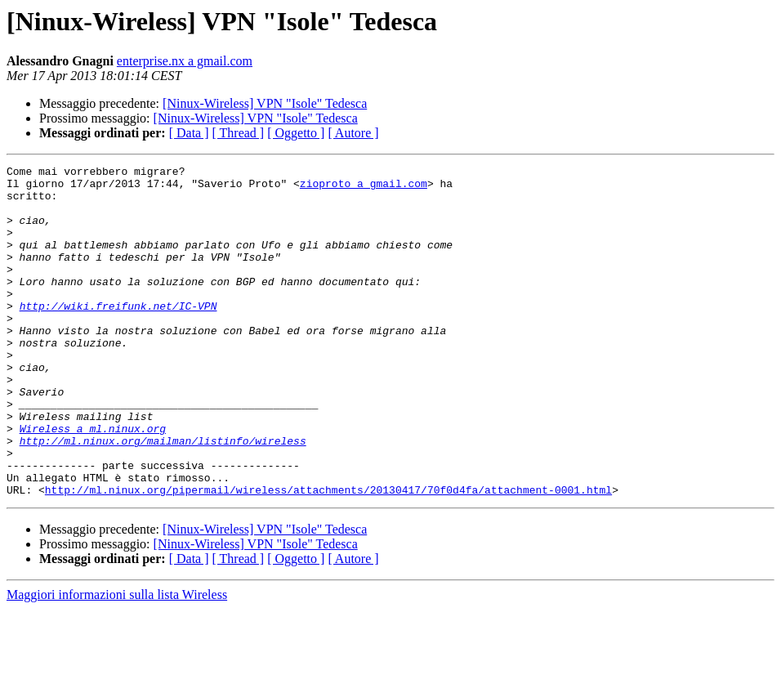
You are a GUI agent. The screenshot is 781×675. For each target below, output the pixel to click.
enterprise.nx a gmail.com (184, 61)
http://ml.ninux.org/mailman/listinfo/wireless (163, 496)
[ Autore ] (353, 133)
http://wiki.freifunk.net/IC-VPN (118, 335)
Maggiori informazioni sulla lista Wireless (117, 661)
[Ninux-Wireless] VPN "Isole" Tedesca (265, 103)
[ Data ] (189, 133)
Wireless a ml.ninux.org (93, 482)
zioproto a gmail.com (363, 188)
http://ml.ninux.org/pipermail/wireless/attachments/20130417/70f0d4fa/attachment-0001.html (328, 555)
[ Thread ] (238, 133)
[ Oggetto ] (295, 133)
